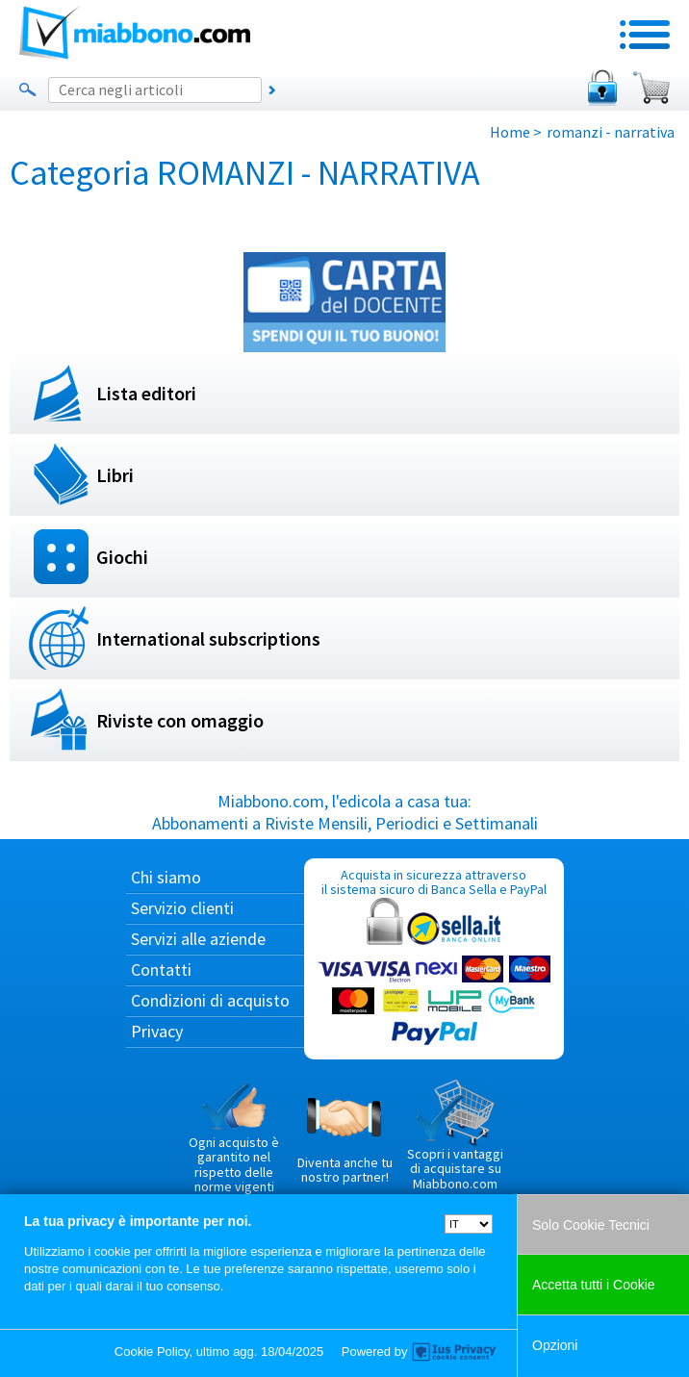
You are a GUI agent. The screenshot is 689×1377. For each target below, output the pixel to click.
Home (510, 131)
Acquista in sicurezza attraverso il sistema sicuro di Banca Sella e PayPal (434, 958)
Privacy (157, 1031)
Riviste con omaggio (180, 720)
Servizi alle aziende (198, 939)
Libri (115, 475)
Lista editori (146, 393)
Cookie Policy (152, 1351)
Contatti (161, 969)
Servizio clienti (182, 908)
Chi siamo (166, 877)
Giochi (122, 557)
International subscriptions (208, 638)
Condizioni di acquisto (210, 1000)
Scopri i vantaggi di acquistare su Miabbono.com (455, 1135)
